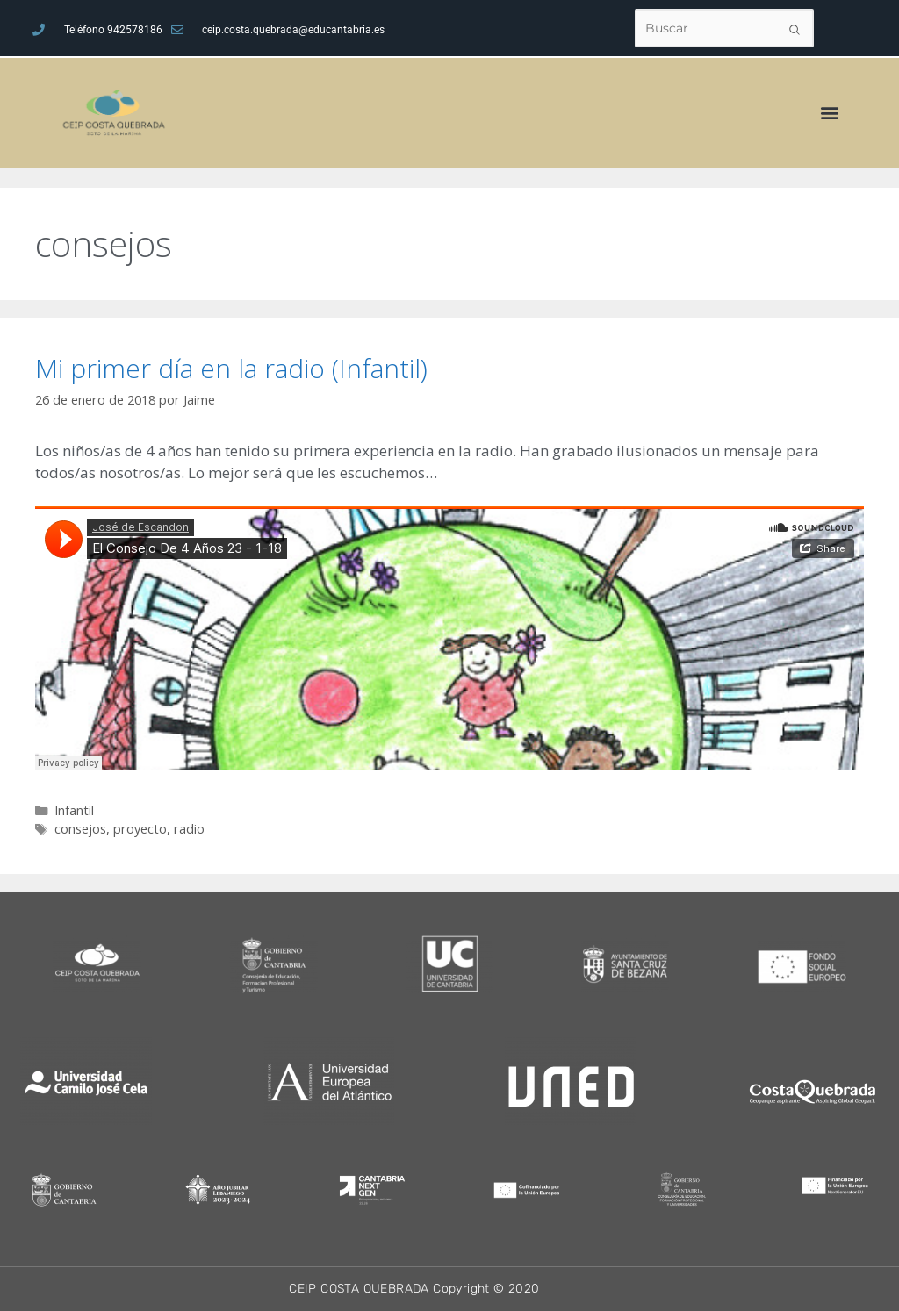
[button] (830, 112)
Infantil (74, 810)
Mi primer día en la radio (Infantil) (231, 368)
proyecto (140, 828)
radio (189, 828)
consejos (80, 828)
